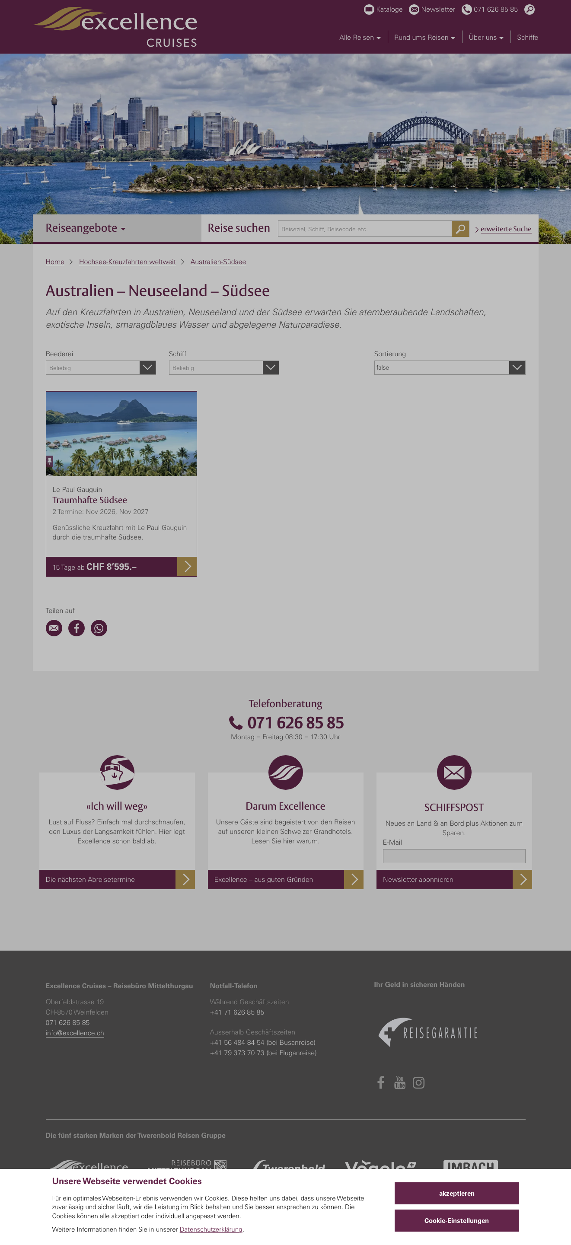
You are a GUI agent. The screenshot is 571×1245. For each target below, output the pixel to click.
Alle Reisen (360, 37)
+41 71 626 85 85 (237, 1012)
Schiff (178, 353)
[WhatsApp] (99, 633)
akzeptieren (457, 1193)
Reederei (59, 353)
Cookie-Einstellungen (456, 1220)
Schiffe (527, 37)
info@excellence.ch (75, 1032)
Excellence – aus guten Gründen (263, 879)
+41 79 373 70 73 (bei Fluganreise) (263, 1052)
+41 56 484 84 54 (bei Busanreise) (263, 1042)
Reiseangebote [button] (86, 227)
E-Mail (392, 842)
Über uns (486, 37)
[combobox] (373, 228)
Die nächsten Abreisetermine (90, 879)
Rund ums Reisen (425, 37)
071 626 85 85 (285, 723)
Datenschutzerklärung (211, 1229)
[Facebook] (76, 633)
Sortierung (390, 353)
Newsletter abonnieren (418, 879)
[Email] (54, 633)
